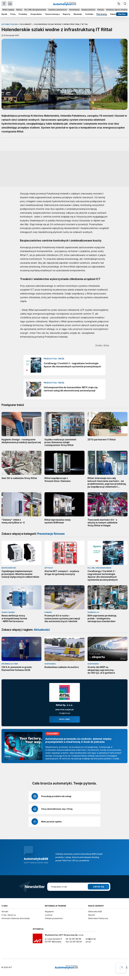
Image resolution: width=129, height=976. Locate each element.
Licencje (48, 915)
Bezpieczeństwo (88, 10)
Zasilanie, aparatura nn (57, 10)
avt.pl (88, 941)
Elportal (91, 915)
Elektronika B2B (95, 911)
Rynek (4, 14)
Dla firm (122, 14)
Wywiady (77, 14)
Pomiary (101, 10)
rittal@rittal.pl (64, 713)
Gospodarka (36, 14)
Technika (89, 14)
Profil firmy (64, 719)
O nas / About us (9, 915)
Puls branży (101, 14)
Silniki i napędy (8, 10)
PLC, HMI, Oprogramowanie (35, 10)
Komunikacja (74, 10)
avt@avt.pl (91, 939)
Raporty (66, 14)
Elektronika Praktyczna (98, 918)
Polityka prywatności (54, 918)
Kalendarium (116, 14)
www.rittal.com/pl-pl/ (64, 710)
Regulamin (49, 911)
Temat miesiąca (52, 14)
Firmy (13, 14)
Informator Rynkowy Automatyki (16, 918)
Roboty (19, 10)
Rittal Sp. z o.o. (64, 705)
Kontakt (5, 911)
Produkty (23, 14)
